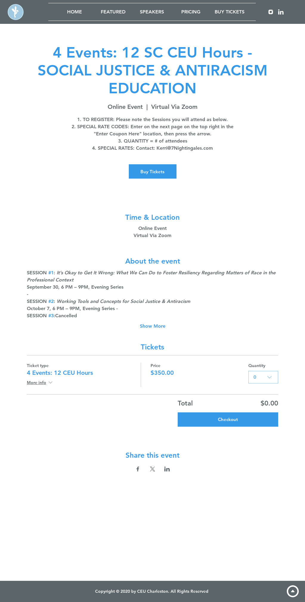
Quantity (256, 365)
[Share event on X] (152, 469)
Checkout (228, 419)
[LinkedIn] (281, 12)
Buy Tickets (152, 171)
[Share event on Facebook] (138, 469)
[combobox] (263, 377)
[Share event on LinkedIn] (167, 469)
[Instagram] (271, 12)
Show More (152, 326)
